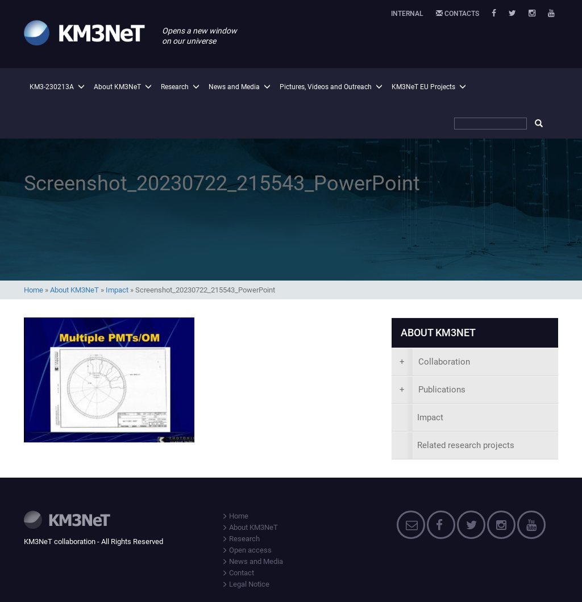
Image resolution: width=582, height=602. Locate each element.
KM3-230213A (52, 87)
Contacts (457, 14)
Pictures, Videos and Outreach (326, 87)
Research (175, 87)
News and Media (234, 87)
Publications (432, 389)
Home (33, 290)
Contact (238, 572)
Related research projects (465, 445)
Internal (407, 14)
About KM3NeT (117, 87)
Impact (117, 290)
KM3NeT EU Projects (423, 87)
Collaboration (435, 362)
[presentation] (475, 362)
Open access (247, 550)
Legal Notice (245, 584)
